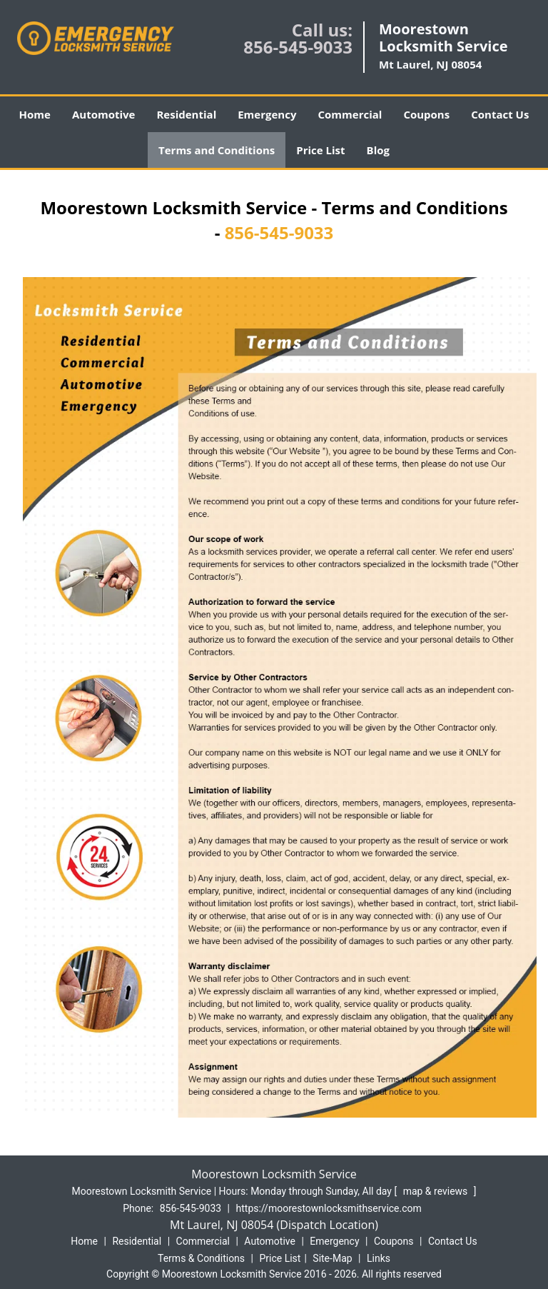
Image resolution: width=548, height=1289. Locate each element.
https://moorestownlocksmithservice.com (329, 1208)
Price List (320, 150)
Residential (186, 114)
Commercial (350, 114)
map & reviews (436, 1191)
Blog (378, 150)
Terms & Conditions (201, 1258)
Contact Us (500, 114)
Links (378, 1258)
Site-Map (332, 1258)
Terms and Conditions (216, 150)
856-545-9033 (297, 47)
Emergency (267, 114)
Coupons (426, 114)
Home (35, 114)
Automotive (104, 114)
